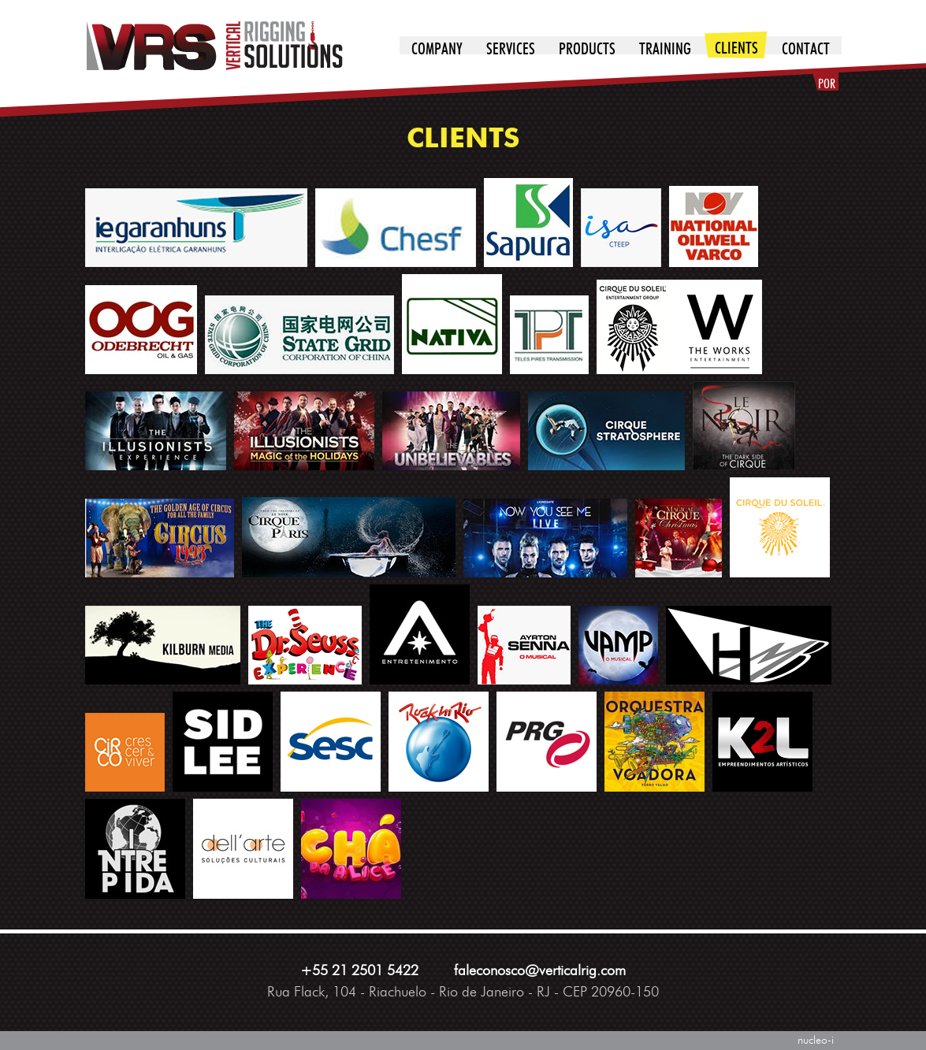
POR (826, 84)
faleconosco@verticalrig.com (540, 971)
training (665, 50)
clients (736, 49)
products (587, 50)
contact (806, 50)
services (510, 50)
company (437, 50)
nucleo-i (816, 1040)
